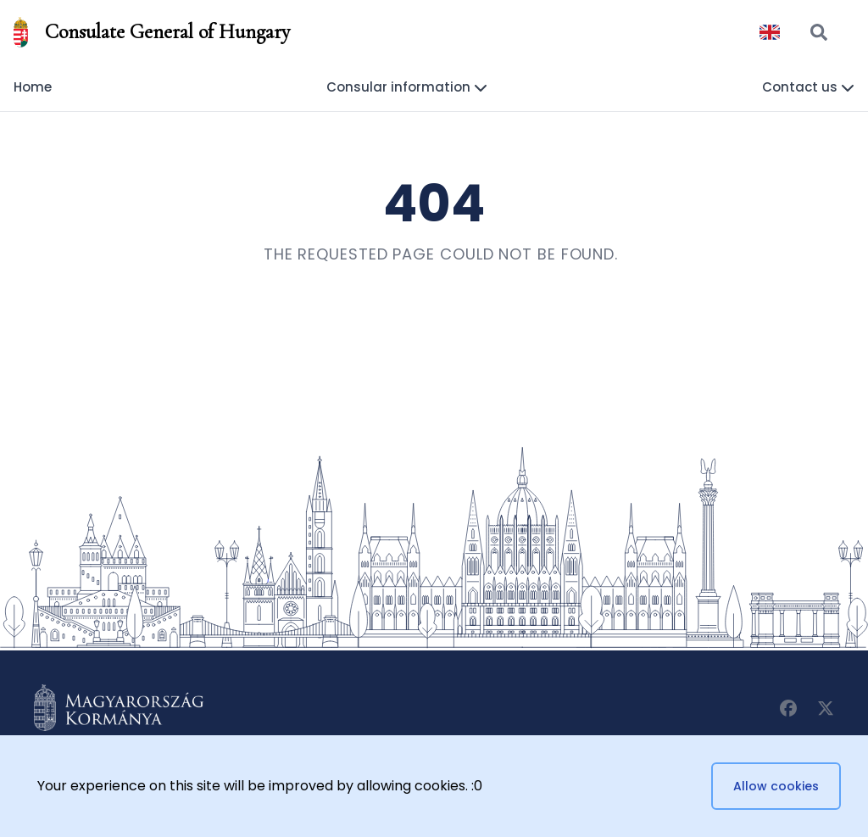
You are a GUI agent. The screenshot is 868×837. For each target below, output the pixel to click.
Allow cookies (776, 786)
